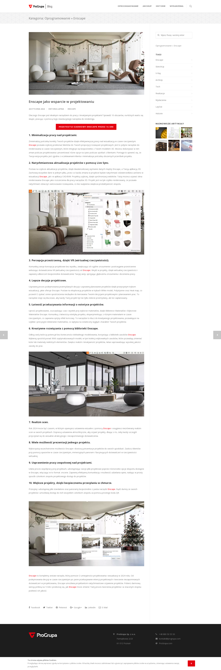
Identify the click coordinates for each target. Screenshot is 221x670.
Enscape (72, 109)
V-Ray (158, 73)
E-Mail (103, 607)
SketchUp (160, 66)
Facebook (34, 607)
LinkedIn (90, 607)
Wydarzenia (176, 6)
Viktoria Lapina (56, 109)
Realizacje (160, 93)
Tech (158, 86)
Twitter (48, 607)
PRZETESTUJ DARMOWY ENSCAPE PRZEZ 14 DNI (86, 127)
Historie (160, 6)
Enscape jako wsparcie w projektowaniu (61, 101)
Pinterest (61, 607)
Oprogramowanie (128, 6)
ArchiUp (147, 6)
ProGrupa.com (165, 643)
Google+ (76, 607)
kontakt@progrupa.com (170, 638)
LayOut (159, 106)
